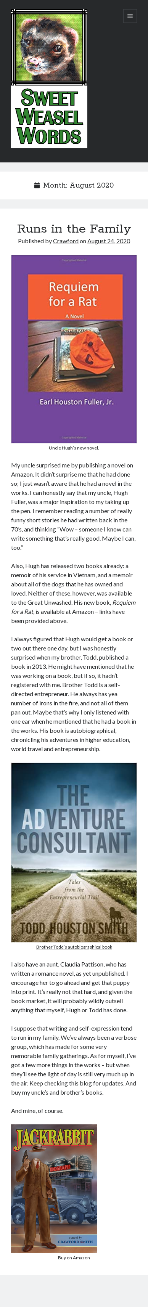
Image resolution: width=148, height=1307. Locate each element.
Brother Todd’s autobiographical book (74, 947)
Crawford (66, 240)
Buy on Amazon (74, 1257)
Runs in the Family (74, 229)
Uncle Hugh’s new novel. (74, 448)
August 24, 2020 (108, 240)
